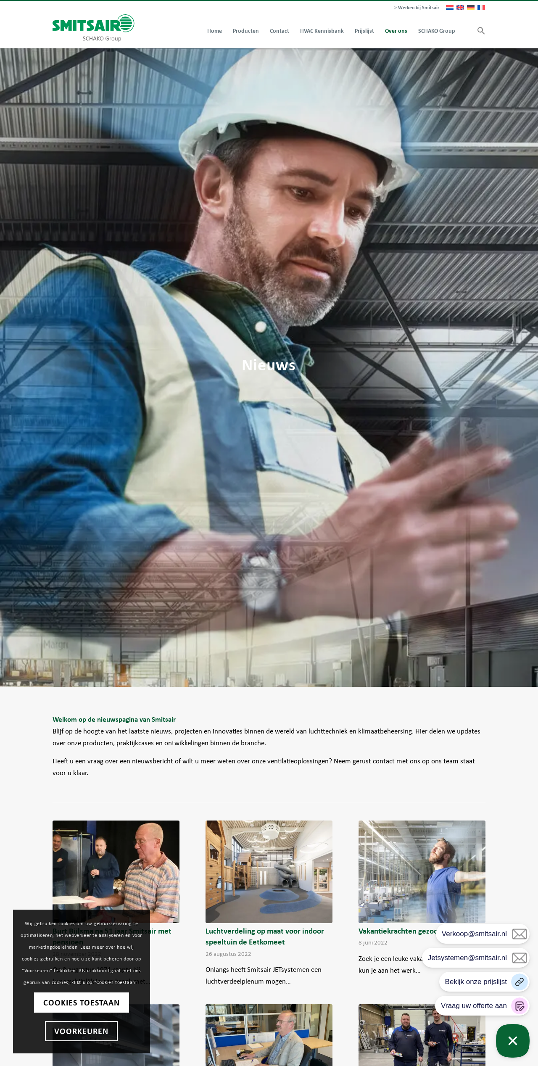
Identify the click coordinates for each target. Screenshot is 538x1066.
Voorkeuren (80, 1031)
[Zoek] (466, 31)
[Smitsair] (93, 28)
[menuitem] (414, 7)
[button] (478, 31)
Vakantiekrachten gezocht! (403, 931)
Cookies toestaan (80, 1002)
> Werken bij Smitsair (416, 8)
